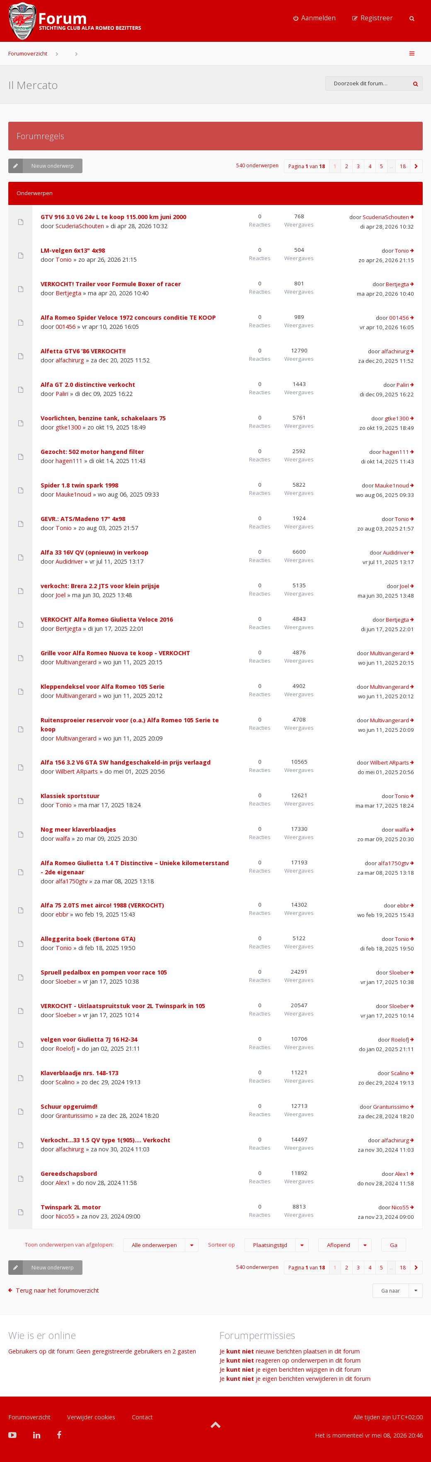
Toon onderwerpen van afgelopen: (112, 1245)
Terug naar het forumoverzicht (57, 1290)
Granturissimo (74, 1115)
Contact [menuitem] (142, 1417)
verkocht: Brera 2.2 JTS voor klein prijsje (100, 586)
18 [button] (403, 166)
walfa (63, 838)
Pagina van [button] (306, 166)
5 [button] (381, 166)
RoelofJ (65, 1048)
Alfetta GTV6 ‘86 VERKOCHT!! (83, 351)
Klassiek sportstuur (70, 796)
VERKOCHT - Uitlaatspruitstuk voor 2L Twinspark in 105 (123, 1006)
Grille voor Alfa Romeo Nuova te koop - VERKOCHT (115, 653)
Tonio (64, 259)
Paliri (62, 394)
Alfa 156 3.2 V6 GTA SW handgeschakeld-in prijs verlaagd (126, 762)
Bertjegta (68, 293)
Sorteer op (258, 1245)
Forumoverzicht (27, 53)
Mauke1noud (73, 494)
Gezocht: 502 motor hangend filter (92, 452)
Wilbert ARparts (77, 771)
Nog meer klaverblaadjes (78, 829)
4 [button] (369, 166)
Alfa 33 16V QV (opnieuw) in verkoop (94, 552)
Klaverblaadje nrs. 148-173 (79, 1073)
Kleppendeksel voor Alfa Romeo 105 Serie (103, 686)
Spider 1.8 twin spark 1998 (79, 485)
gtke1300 (68, 427)
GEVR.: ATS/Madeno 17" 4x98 (83, 519)
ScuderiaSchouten (80, 226)
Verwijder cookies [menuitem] (91, 1417)
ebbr (62, 914)
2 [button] (346, 166)
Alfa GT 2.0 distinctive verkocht (88, 384)
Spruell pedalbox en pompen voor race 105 (104, 972)
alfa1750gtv (71, 881)
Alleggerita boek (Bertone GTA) (88, 939)
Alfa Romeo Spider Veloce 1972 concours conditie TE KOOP (128, 317)
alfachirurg (70, 360)
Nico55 (65, 1216)
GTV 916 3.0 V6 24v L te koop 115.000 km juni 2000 (113, 217)
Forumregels (40, 136)
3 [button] (358, 166)
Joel (60, 595)
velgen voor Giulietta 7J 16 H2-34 (89, 1039)
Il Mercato (33, 84)
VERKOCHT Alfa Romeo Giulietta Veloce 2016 (107, 619)
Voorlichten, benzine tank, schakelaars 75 (103, 418)
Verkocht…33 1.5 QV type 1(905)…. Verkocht (105, 1140)
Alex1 (63, 1183)
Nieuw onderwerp (41, 166)
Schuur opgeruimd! (69, 1106)
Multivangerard (76, 662)
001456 (65, 327)
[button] (416, 166)
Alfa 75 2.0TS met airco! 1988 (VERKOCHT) (102, 905)
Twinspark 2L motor (71, 1207)
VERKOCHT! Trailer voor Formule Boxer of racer (111, 284)
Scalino (65, 1082)
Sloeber (66, 981)
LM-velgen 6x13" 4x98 (73, 250)
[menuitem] (314, 18)
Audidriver (69, 561)
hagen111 (69, 461)
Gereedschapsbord (69, 1173)
